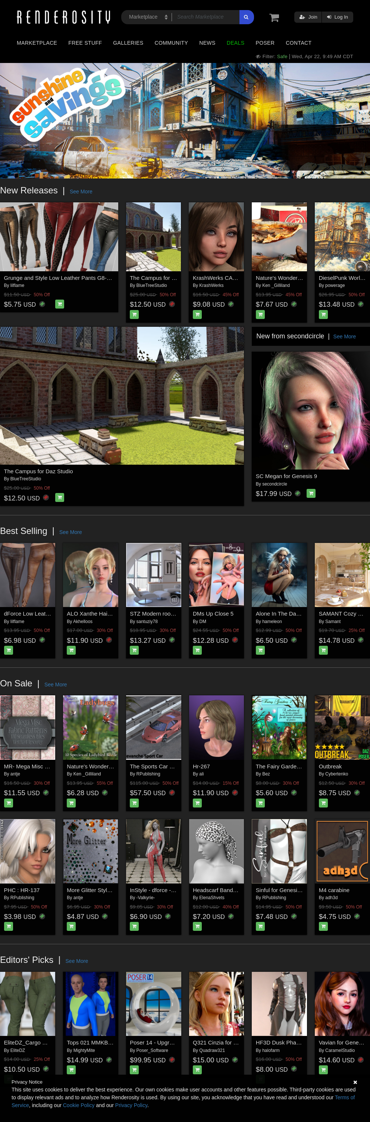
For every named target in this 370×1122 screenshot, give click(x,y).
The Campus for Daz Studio (38, 471)
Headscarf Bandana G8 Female (232, 890)
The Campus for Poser (158, 278)
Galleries (128, 43)
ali (201, 774)
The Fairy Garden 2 (280, 766)
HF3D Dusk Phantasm (283, 1042)
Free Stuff (85, 43)
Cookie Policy (79, 1105)
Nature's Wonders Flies (285, 278)
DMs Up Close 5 (213, 613)
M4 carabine (334, 890)
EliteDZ (17, 1050)
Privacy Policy (131, 1105)
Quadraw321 (212, 1050)
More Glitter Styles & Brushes (103, 890)
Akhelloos (82, 621)
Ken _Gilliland (276, 285)
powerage (335, 285)
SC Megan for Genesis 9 (286, 476)
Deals (236, 43)
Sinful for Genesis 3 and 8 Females (299, 890)
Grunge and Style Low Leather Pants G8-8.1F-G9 (65, 278)
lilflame (17, 285)
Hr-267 (201, 766)
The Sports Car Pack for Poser (168, 766)
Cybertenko (336, 774)
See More (81, 192)
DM (202, 621)
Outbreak (330, 766)
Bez (266, 774)
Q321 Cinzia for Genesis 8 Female (236, 1042)
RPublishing (148, 774)
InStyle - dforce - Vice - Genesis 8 (171, 890)
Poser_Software (152, 1050)
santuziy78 (147, 621)
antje (15, 774)
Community (171, 43)
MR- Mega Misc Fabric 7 (34, 766)
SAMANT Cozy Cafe (344, 613)
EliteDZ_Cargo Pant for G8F (39, 1042)
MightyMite (84, 1050)
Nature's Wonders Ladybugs (102, 766)
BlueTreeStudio (152, 285)
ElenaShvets (211, 897)
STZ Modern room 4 (155, 613)
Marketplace (37, 43)
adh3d (331, 897)
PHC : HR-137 (22, 890)
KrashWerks (211, 285)
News (207, 43)
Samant (333, 621)
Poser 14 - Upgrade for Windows (170, 1042)
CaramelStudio (340, 1050)
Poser (265, 43)
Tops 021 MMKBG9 (91, 1042)
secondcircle (274, 484)
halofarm (271, 1050)
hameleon (272, 621)
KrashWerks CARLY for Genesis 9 (235, 278)
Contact (298, 43)
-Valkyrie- (146, 897)
